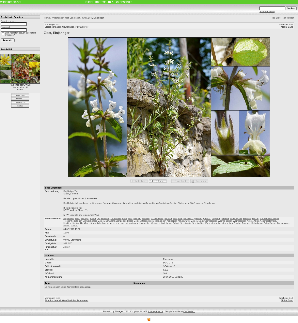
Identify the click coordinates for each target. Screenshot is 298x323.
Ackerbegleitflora (268, 221)
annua (93, 218)
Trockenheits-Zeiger (269, 218)
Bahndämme (270, 223)
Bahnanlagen (283, 223)
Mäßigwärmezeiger (207, 221)
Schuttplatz (185, 223)
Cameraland (189, 311)
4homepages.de (155, 311)
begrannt (216, 218)
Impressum (20, 102)
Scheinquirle (236, 218)
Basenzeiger (147, 221)
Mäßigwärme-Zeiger (187, 221)
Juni (84, 18)
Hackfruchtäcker (88, 223)
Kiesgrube (216, 223)
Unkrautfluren (131, 223)
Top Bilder (276, 18)
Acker (249, 221)
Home (47, 18)
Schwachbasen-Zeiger (93, 221)
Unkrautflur (144, 223)
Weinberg (155, 223)
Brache (237, 223)
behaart (168, 218)
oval (180, 218)
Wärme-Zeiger (225, 221)
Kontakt (20, 106)
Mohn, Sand (287, 27)
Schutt (176, 223)
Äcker (256, 221)
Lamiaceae (116, 218)
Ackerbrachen (117, 223)
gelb (130, 218)
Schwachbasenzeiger (115, 221)
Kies (207, 223)
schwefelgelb (157, 218)
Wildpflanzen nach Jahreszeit (66, 18)
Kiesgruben (227, 223)
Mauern (74, 225)
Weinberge (166, 223)
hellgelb (137, 218)
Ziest (77, 218)
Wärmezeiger (239, 221)
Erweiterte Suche (266, 11)
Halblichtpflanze (251, 218)
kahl (175, 218)
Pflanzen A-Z (20, 99)
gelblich (145, 218)
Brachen (246, 223)
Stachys (84, 218)
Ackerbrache (103, 223)
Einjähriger (68, 218)
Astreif (66, 247)
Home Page (20, 95)
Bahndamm (256, 223)
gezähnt (198, 218)
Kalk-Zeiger (159, 221)
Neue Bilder (288, 18)
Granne (225, 218)
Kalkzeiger (172, 221)
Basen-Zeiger (133, 221)
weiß (124, 218)
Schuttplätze (198, 223)
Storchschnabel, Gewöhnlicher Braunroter (66, 27)
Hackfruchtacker (71, 223)
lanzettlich (188, 218)
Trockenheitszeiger (72, 221)
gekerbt (207, 218)
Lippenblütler (103, 218)
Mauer (66, 225)
